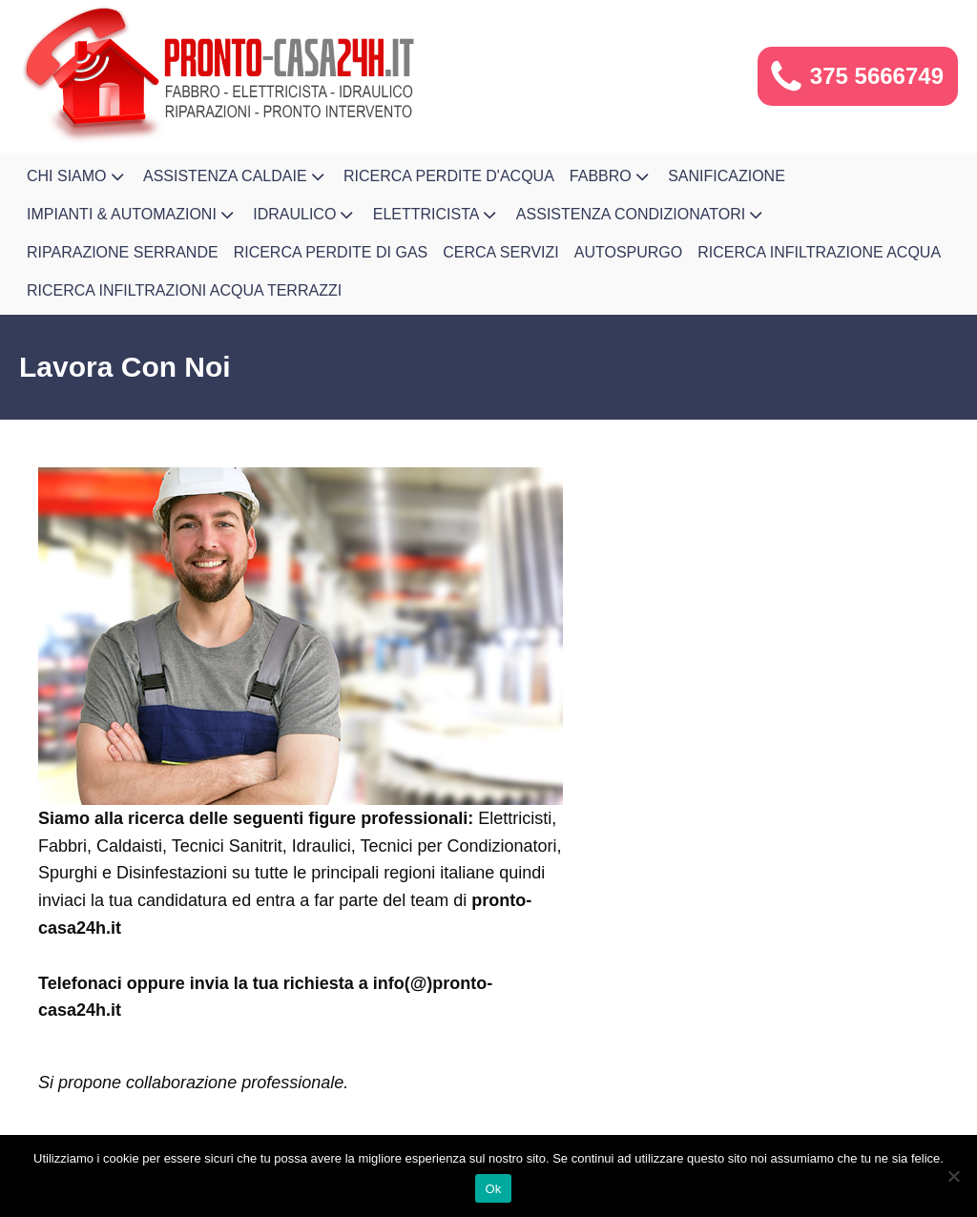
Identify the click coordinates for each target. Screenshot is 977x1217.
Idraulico (305, 214)
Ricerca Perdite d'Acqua (448, 176)
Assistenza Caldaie (235, 176)
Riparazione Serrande (122, 252)
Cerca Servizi (501, 252)
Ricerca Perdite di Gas (331, 252)
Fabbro (611, 176)
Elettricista (437, 214)
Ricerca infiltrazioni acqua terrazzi (184, 290)
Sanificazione (726, 176)
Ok (493, 1189)
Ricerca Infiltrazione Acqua (819, 252)
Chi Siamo (77, 176)
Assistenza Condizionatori (641, 214)
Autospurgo (628, 252)
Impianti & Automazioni (132, 214)
